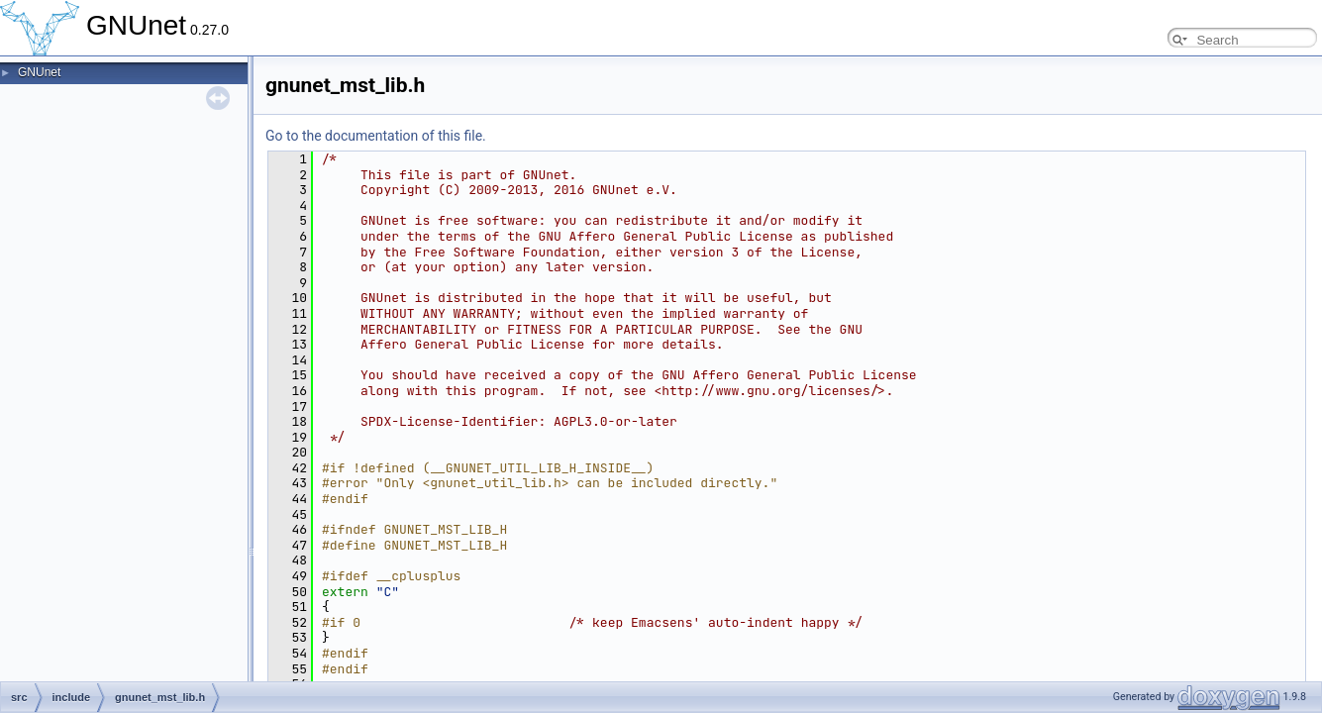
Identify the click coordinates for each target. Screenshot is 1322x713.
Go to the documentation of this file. (375, 136)
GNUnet (39, 72)
